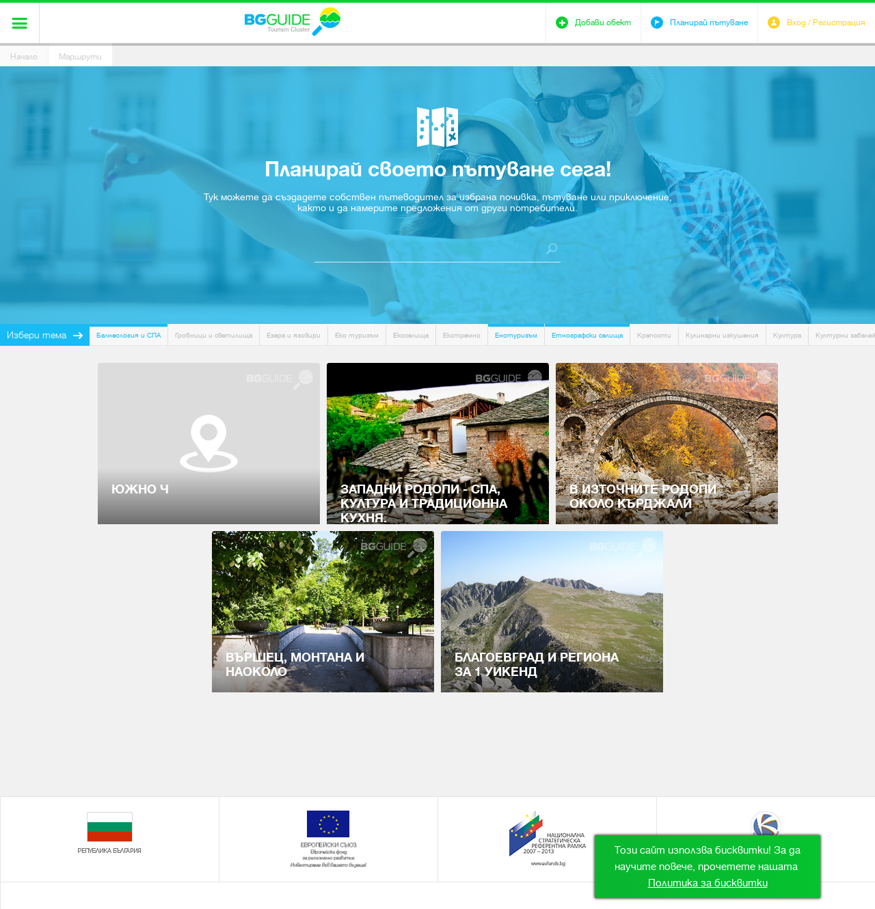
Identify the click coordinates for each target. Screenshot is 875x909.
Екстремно (462, 335)
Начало (24, 57)
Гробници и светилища (213, 335)
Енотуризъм (516, 335)
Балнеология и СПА (128, 335)
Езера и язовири (294, 335)
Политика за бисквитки (708, 883)
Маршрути (80, 57)
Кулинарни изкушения (722, 335)
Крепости (654, 335)
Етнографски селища (587, 335)
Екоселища (411, 335)
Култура (787, 335)
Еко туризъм (357, 335)
